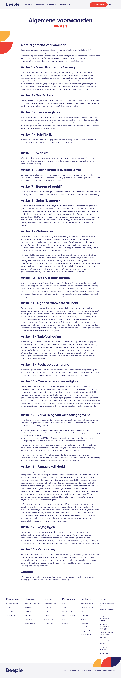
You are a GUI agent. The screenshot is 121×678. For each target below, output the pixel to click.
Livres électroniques (69, 615)
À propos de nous (12, 604)
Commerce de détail (88, 607)
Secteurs (65, 623)
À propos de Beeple (50, 604)
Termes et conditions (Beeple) (107, 605)
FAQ (63, 619)
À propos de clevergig (32, 604)
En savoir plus (99, 5)
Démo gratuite (11, 615)
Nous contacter (11, 611)
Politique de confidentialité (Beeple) (104, 618)
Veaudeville (98, 671)
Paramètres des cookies (105, 642)
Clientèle (28, 611)
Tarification (39, 5)
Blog (63, 604)
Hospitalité (84, 627)
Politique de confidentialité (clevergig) (104, 626)
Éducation (84, 623)
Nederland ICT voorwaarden (54, 81)
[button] (28, 4)
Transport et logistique (88, 631)
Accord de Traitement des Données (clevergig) (107, 635)
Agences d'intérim (87, 604)
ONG (82, 611)
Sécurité (83, 619)
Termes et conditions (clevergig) (107, 611)
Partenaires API (30, 619)
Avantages (28, 607)
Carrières (9, 607)
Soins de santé (86, 635)
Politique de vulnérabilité (104, 648)
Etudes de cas (67, 611)
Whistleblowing (105, 653)
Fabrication (84, 615)
